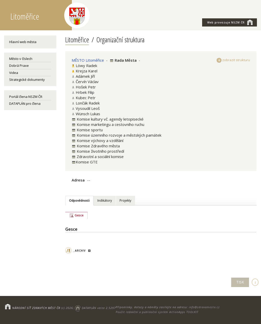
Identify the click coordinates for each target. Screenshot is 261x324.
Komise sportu (89, 129)
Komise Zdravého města (98, 145)
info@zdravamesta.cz (204, 307)
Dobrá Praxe (19, 65)
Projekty (125, 200)
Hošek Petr (86, 86)
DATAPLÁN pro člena (25, 103)
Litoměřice (77, 39)
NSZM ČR (230, 22)
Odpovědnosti (79, 200)
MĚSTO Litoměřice (88, 60)
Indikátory (104, 200)
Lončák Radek (88, 103)
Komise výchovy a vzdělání (99, 140)
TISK (240, 282)
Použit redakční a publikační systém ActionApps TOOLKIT (157, 312)
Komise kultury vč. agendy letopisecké (109, 119)
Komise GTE (87, 161)
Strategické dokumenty (27, 79)
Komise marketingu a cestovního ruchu (110, 124)
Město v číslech (20, 58)
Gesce (79, 215)
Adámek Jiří (85, 76)
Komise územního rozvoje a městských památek (118, 135)
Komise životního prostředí (100, 151)
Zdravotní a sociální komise (100, 156)
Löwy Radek (86, 65)
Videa (13, 72)
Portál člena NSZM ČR (25, 96)
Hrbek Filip (85, 92)
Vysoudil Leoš (88, 108)
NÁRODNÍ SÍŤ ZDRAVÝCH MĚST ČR (36, 308)
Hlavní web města (22, 42)
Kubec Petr (86, 97)
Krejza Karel (86, 70)
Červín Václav (87, 81)
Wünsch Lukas (88, 113)
